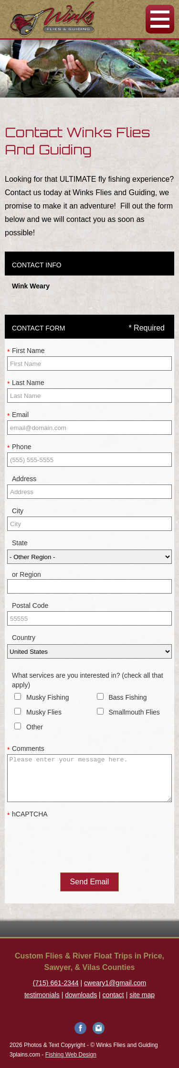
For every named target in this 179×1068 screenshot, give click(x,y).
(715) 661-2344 (56, 983)
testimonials (42, 995)
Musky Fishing (47, 697)
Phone (19, 447)
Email (18, 415)
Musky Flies (44, 712)
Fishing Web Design (70, 1054)
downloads (81, 995)
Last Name (25, 383)
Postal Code (30, 605)
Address (24, 479)
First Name (25, 351)
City (17, 511)
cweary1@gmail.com (115, 983)
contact (113, 995)
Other (34, 727)
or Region (26, 574)
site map (142, 995)
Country (23, 637)
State (20, 543)
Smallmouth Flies (134, 712)
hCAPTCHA (27, 814)
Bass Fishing (128, 697)
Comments (25, 749)
